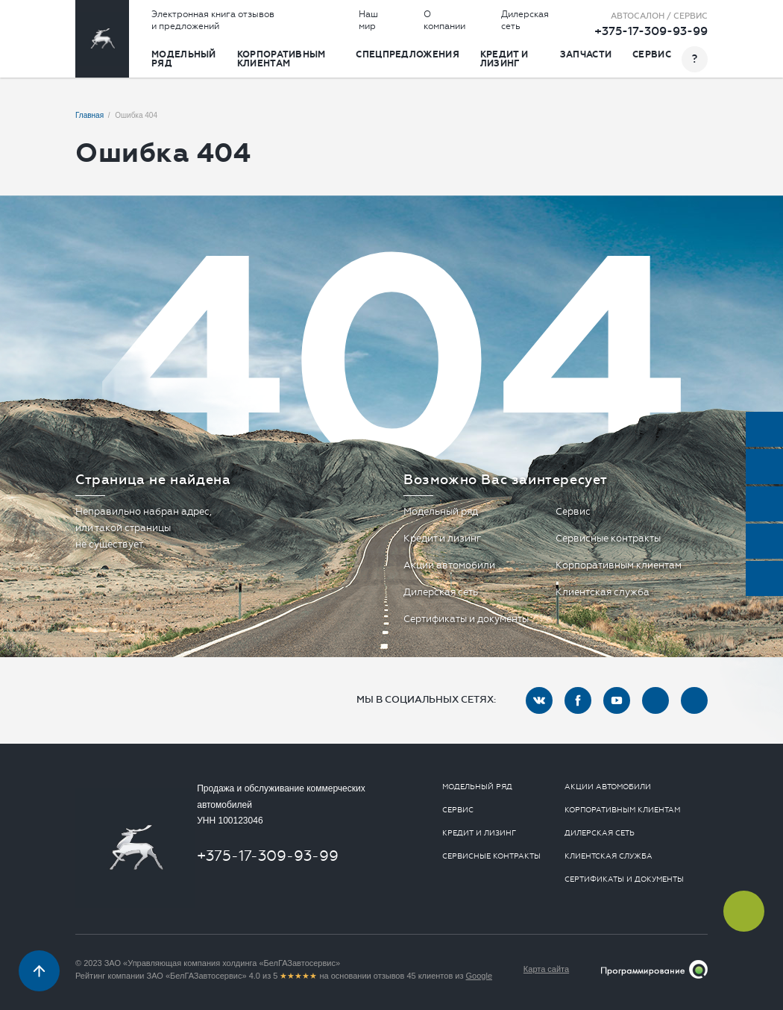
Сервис (651, 54)
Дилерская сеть (525, 20)
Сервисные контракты (608, 538)
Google (479, 975)
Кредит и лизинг (504, 59)
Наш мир (368, 20)
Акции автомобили (449, 565)
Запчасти (585, 54)
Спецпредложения (407, 54)
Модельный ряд (183, 59)
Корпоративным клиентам (281, 59)
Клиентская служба (603, 591)
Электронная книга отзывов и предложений (212, 20)
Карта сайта (546, 968)
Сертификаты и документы (466, 618)
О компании (444, 20)
